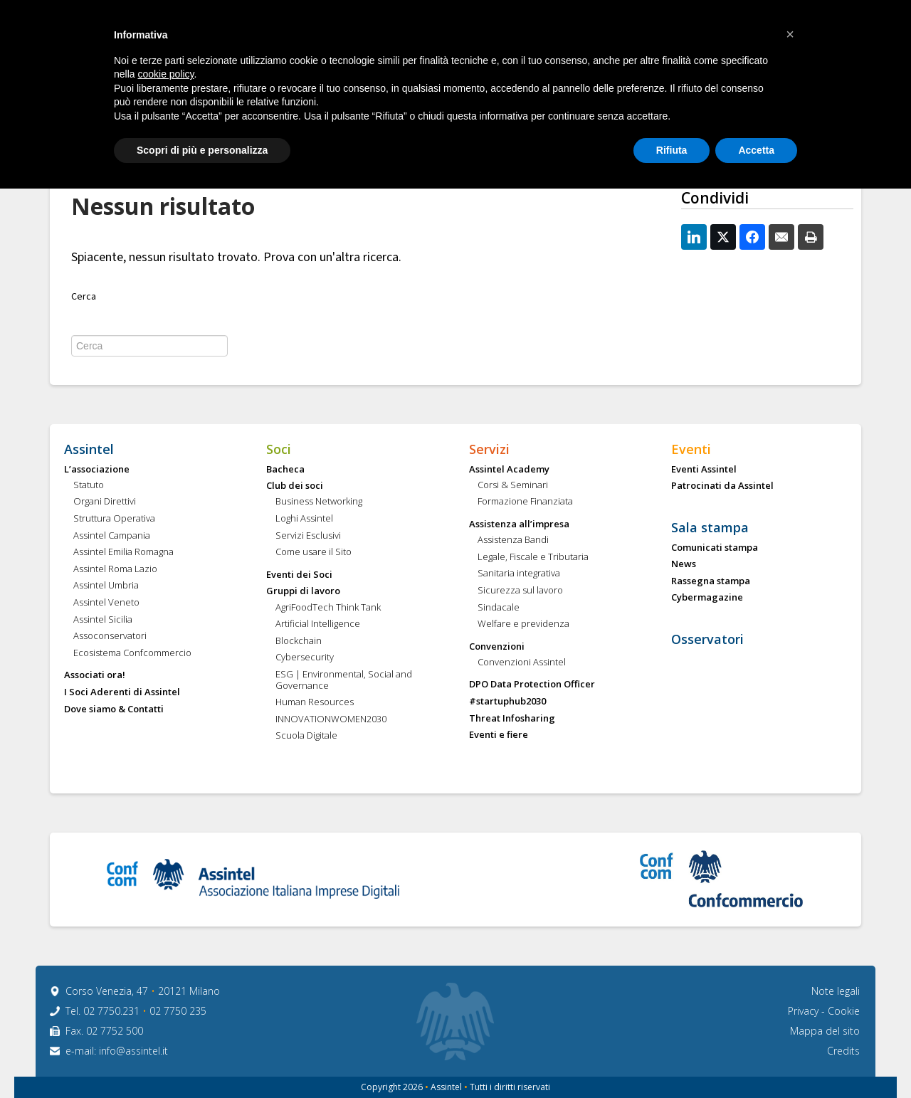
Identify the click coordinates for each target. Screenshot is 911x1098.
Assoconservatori (110, 636)
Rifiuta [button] (672, 150)
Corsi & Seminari (513, 485)
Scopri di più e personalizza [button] (202, 150)
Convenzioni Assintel (522, 662)
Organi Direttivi (104, 501)
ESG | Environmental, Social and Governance (343, 680)
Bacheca (285, 469)
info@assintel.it (133, 1050)
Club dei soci (294, 486)
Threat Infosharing (512, 718)
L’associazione (97, 469)
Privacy (804, 1011)
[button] (790, 34)
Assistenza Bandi (513, 540)
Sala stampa (710, 528)
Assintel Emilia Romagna (123, 552)
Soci (278, 450)
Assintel (89, 450)
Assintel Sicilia (102, 619)
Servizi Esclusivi (308, 536)
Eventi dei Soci (299, 575)
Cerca (83, 297)
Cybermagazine (707, 597)
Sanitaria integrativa (519, 573)
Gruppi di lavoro (303, 591)
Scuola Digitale (306, 735)
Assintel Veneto (106, 602)
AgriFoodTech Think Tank (328, 607)
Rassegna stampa (710, 581)
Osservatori (707, 640)
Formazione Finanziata (525, 501)
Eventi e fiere (498, 735)
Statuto (88, 485)
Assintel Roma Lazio (115, 569)
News (683, 564)
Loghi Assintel (304, 518)
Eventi (691, 450)
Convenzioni (497, 647)
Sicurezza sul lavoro (520, 590)
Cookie (844, 1011)
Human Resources (314, 702)
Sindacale (499, 607)
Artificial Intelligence (317, 624)
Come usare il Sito (313, 552)
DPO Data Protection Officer (532, 684)
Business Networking (318, 501)
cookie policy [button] (165, 74)
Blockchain (298, 641)
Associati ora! (94, 675)
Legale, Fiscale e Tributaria (533, 557)
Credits (843, 1050)
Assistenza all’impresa (519, 524)
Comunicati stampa (714, 548)
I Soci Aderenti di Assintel (122, 692)
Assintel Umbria (106, 585)
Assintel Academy (509, 469)
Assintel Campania (111, 536)
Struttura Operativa (114, 518)
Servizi (489, 450)
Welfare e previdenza (523, 624)
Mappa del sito (825, 1031)
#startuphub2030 (507, 701)
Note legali (835, 991)
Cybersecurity (304, 657)
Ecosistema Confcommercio (132, 653)
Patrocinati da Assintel (722, 486)
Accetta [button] (756, 150)
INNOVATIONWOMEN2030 (330, 719)
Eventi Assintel (704, 469)
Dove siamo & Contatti (114, 709)
